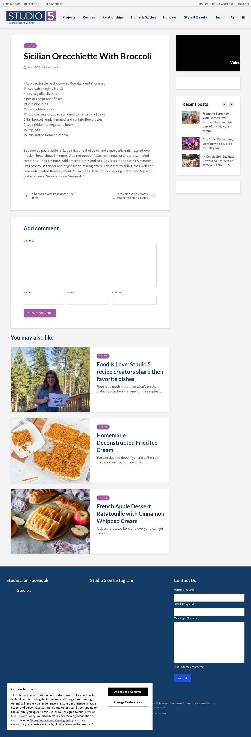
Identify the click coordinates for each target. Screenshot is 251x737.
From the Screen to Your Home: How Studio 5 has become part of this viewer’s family (217, 122)
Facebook (32, 4)
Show (51, 17)
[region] (80, 706)
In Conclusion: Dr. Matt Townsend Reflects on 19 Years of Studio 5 (218, 161)
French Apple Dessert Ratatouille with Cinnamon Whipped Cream (130, 513)
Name (28, 292)
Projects (69, 17)
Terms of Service (154, 713)
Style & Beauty (195, 17)
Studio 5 (24, 590)
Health (220, 17)
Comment (29, 240)
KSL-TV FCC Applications (154, 707)
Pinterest (54, 4)
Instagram (11, 4)
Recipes (89, 17)
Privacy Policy (26, 716)
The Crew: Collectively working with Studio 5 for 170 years (218, 143)
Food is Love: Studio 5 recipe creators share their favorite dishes (130, 371)
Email (72, 292)
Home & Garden (143, 17)
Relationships (113, 17)
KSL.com (243, 4)
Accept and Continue (127, 691)
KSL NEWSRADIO (222, 4)
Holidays (170, 17)
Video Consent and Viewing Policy (51, 720)
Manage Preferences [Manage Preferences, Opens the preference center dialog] (128, 702)
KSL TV (203, 4)
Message (186, 618)
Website (116, 292)
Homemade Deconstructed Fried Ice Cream (127, 442)
